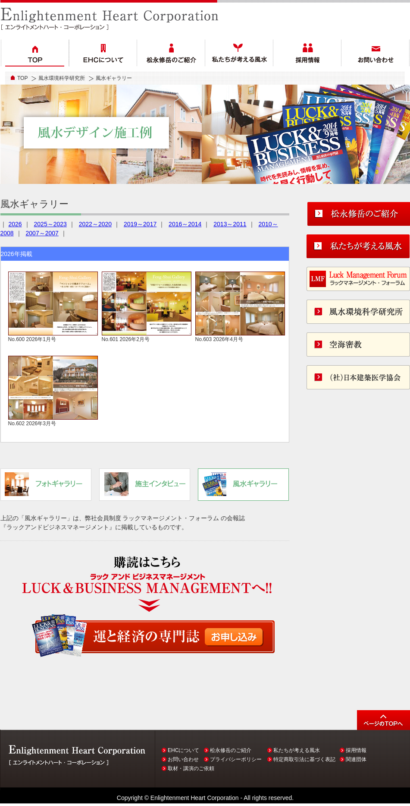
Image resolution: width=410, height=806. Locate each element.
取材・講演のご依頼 (191, 768)
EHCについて (183, 750)
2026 (15, 224)
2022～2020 (95, 224)
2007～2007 (42, 233)
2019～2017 (140, 224)
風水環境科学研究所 (61, 78)
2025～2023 (50, 224)
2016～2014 (185, 224)
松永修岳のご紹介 (230, 750)
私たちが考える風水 (296, 750)
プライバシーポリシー (236, 759)
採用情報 (356, 750)
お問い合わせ (183, 759)
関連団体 (356, 759)
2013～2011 (229, 224)
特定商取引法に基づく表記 (304, 759)
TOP (22, 78)
